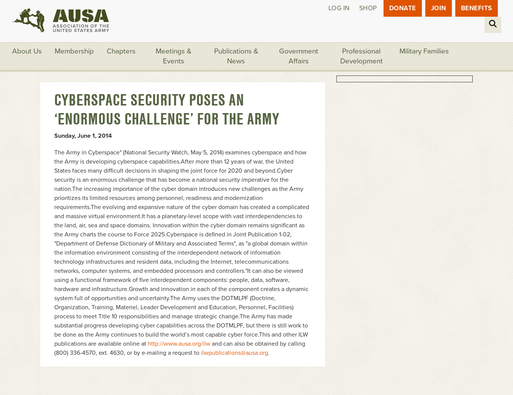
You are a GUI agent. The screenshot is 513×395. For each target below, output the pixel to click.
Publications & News (236, 56)
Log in (339, 8)
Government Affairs (298, 56)
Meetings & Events (173, 56)
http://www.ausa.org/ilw (179, 344)
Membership (74, 51)
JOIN (438, 8)
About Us (27, 51)
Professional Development (361, 56)
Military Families (424, 51)
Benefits (476, 8)
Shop (368, 8)
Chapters (121, 51)
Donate (402, 8)
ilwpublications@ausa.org (234, 353)
